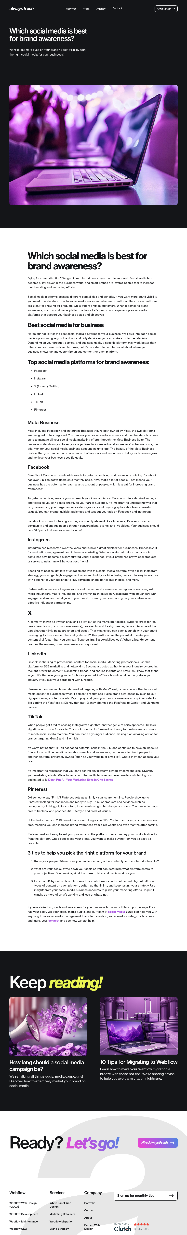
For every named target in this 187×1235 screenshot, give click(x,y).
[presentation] (139, 1210)
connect (53, 920)
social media (116, 911)
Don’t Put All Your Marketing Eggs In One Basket (80, 779)
